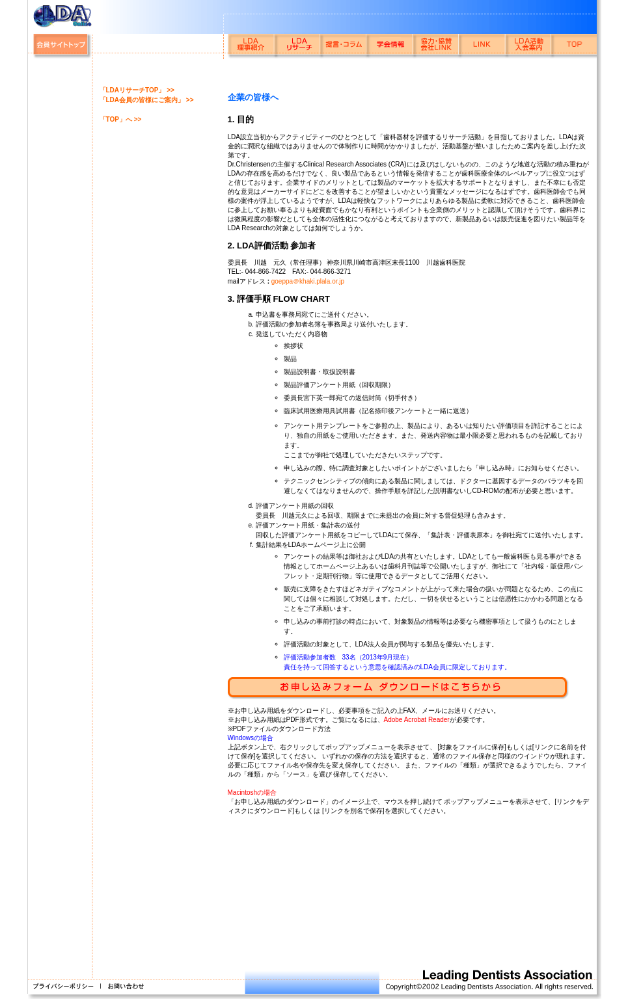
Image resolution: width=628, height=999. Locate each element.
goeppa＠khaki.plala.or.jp (307, 281)
